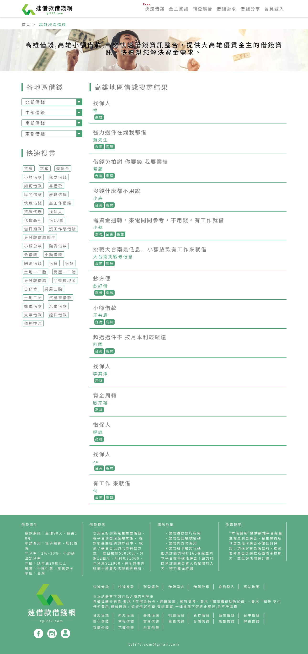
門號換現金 (65, 280)
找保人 (56, 211)
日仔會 (31, 289)
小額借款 (33, 177)
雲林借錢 (151, 621)
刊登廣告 (203, 8)
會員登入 (274, 8)
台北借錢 (101, 615)
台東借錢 (151, 627)
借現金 (62, 168)
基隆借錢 (151, 615)
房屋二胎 (54, 289)
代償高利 (33, 220)
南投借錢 (126, 621)
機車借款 (33, 306)
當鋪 (44, 168)
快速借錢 (155, 8)
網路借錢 (33, 263)
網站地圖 (252, 586)
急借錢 (31, 254)
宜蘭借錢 (101, 627)
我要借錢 (58, 177)
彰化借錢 (101, 621)
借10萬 (56, 220)
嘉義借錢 (176, 621)
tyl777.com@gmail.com (153, 644)
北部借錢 (35, 102)
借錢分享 (250, 8)
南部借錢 (35, 123)
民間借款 (33, 194)
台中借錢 (252, 615)
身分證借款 (35, 280)
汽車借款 (58, 306)
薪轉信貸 (58, 194)
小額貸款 (33, 246)
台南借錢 (202, 621)
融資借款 (58, 246)
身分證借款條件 (40, 237)
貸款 (28, 168)
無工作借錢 (60, 203)
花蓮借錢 (126, 627)
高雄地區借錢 (52, 24)
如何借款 (33, 186)
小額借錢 (54, 254)
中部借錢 (35, 112)
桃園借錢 (176, 615)
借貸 (53, 263)
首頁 (26, 24)
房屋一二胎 (65, 272)
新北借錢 (126, 615)
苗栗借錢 (227, 615)
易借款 (56, 186)
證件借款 (58, 315)
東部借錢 (35, 133)
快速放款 (126, 586)
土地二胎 (33, 297)
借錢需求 (227, 8)
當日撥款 (33, 229)
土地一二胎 (35, 272)
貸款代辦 (33, 211)
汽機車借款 (60, 297)
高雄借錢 (227, 621)
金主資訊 (179, 8)
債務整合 (33, 323)
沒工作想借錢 (62, 229)
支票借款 (33, 315)
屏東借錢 (252, 621)
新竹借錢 (202, 615)
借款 (69, 263)
